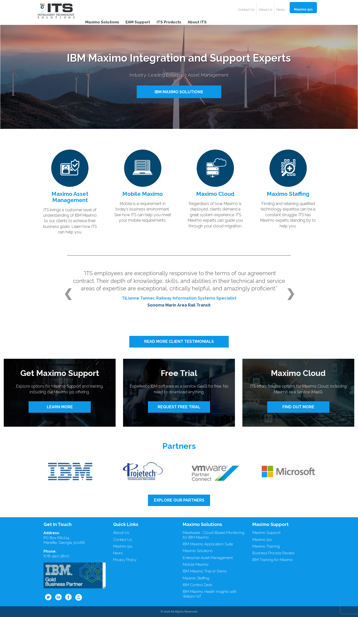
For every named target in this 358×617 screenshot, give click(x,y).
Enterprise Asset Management (208, 558)
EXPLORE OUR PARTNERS (179, 500)
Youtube (79, 597)
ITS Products (169, 22)
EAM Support (138, 22)
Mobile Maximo (196, 564)
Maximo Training (266, 546)
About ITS (197, 22)
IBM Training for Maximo (272, 560)
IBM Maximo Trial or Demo (205, 571)
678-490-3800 (56, 556)
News (280, 9)
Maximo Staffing (196, 578)
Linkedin (58, 597)
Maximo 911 (303, 9)
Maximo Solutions (102, 22)
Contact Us (246, 9)
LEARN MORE (60, 407)
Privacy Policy (124, 560)
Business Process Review (273, 553)
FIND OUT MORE (298, 407)
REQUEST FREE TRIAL (179, 407)
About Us (265, 9)
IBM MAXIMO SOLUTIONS (179, 91)
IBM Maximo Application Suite (208, 544)
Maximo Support (266, 532)
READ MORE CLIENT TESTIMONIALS (179, 341)
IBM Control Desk (197, 585)
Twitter (48, 597)
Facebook (68, 597)
